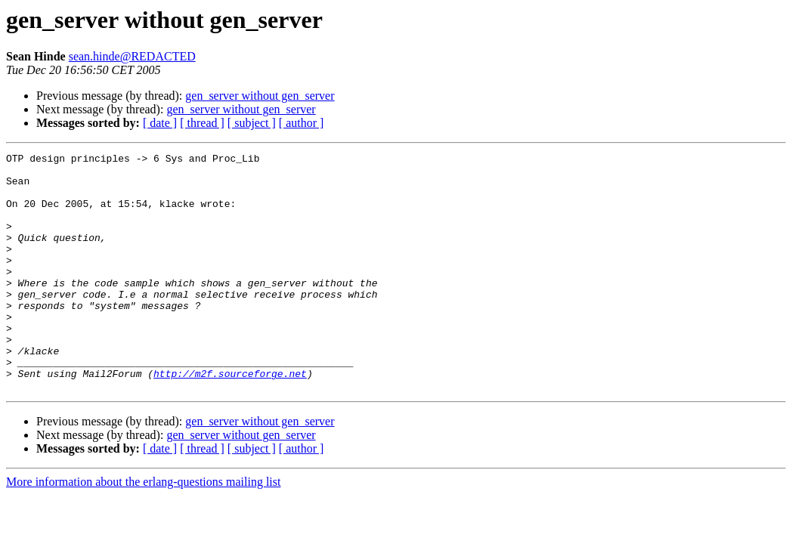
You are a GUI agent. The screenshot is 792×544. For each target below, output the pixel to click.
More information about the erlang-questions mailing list (143, 529)
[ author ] (301, 122)
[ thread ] (202, 122)
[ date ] (160, 122)
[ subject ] (251, 122)
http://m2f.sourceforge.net (230, 418)
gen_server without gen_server (259, 95)
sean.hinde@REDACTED (132, 56)
